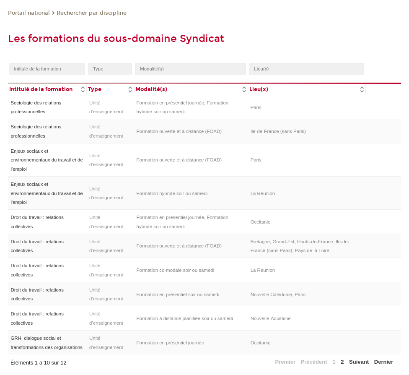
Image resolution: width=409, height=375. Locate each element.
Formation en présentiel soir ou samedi (178, 294)
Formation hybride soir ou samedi (172, 193)
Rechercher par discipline (92, 13)
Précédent (314, 362)
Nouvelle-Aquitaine (271, 318)
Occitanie (261, 221)
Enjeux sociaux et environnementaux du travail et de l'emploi (46, 160)
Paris (256, 107)
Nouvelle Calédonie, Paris (278, 294)
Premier (285, 362)
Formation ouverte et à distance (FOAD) (179, 131)
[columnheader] (47, 89)
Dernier (383, 362)
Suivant (359, 362)
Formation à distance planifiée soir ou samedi (185, 318)
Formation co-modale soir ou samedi (176, 270)
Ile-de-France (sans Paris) (278, 131)
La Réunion (263, 193)
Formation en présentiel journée (170, 342)
